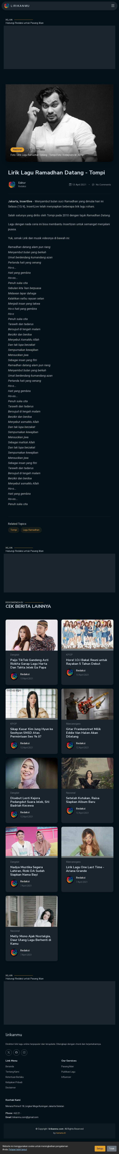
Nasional (17, 149)
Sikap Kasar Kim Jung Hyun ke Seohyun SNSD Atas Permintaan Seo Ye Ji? (31, 745)
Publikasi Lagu (68, 1072)
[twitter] (9, 1052)
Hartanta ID (61, 1133)
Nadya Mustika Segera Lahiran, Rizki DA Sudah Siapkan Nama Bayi (27, 884)
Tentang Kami (12, 1072)
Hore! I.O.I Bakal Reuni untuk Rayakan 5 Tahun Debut (86, 675)
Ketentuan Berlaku (15, 1077)
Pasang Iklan (67, 1066)
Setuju (100, 1148)
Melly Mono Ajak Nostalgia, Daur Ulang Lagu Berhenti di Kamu (30, 953)
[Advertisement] (59, 47)
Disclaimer (11, 1088)
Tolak (111, 1148)
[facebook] (16, 1052)
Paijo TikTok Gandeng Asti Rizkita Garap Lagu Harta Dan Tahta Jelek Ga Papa (29, 676)
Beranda (10, 1066)
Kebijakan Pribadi (14, 1082)
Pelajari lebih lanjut (18, 1149)
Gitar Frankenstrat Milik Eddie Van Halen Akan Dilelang (83, 745)
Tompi (14, 540)
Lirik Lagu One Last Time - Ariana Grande (85, 882)
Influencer (66, 1077)
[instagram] (24, 1052)
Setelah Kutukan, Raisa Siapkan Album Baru (82, 813)
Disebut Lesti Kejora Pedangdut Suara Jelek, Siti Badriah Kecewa (29, 815)
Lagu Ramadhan (31, 540)
